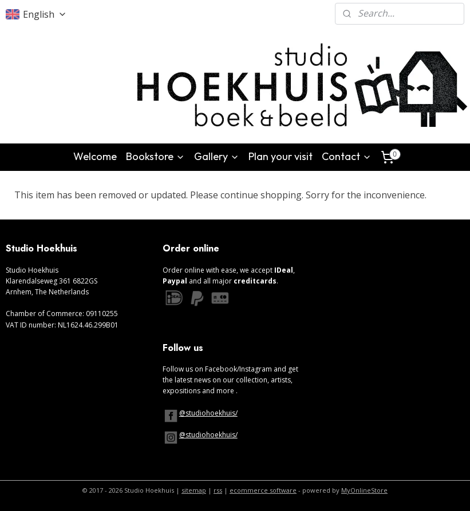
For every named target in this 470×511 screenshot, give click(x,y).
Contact (347, 156)
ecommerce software (263, 490)
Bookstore (155, 156)
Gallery (216, 156)
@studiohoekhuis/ (208, 413)
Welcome (95, 156)
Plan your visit (280, 156)
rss (218, 490)
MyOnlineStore (364, 490)
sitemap (193, 490)
